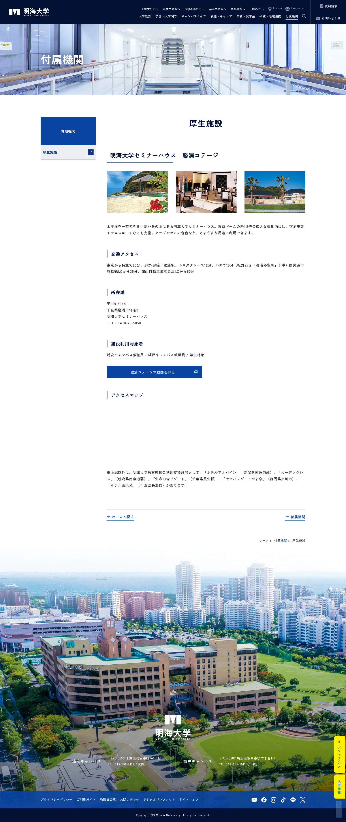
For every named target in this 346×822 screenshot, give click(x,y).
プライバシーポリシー (56, 799)
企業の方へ (238, 9)
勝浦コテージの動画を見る (153, 372)
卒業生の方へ (217, 9)
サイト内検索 (301, 16)
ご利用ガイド (86, 799)
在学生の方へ (171, 9)
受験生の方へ (149, 9)
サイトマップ (189, 799)
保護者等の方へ (194, 9)
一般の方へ (256, 9)
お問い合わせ (129, 799)
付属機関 (68, 131)
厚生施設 (50, 152)
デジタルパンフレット (159, 799)
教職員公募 (108, 799)
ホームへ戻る (123, 516)
